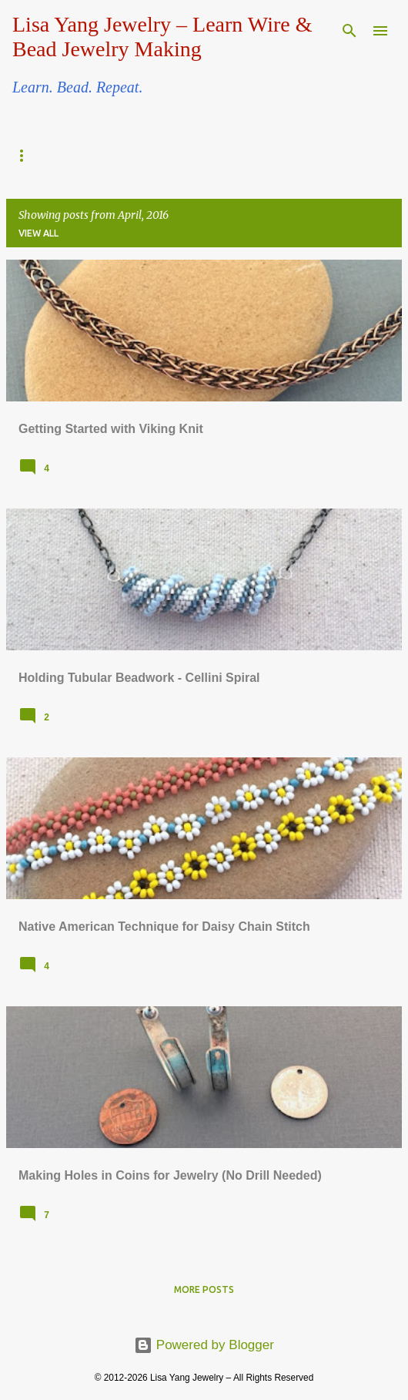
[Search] (349, 30)
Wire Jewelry (161, 156)
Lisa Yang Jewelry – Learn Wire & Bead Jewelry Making (162, 36)
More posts (204, 1289)
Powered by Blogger (204, 1345)
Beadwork (47, 156)
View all (38, 233)
